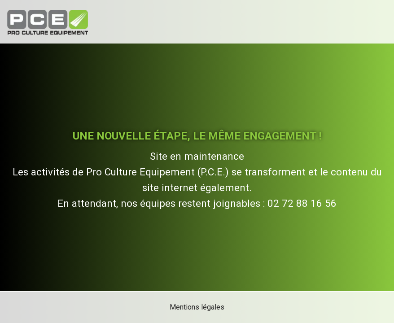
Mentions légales (197, 307)
